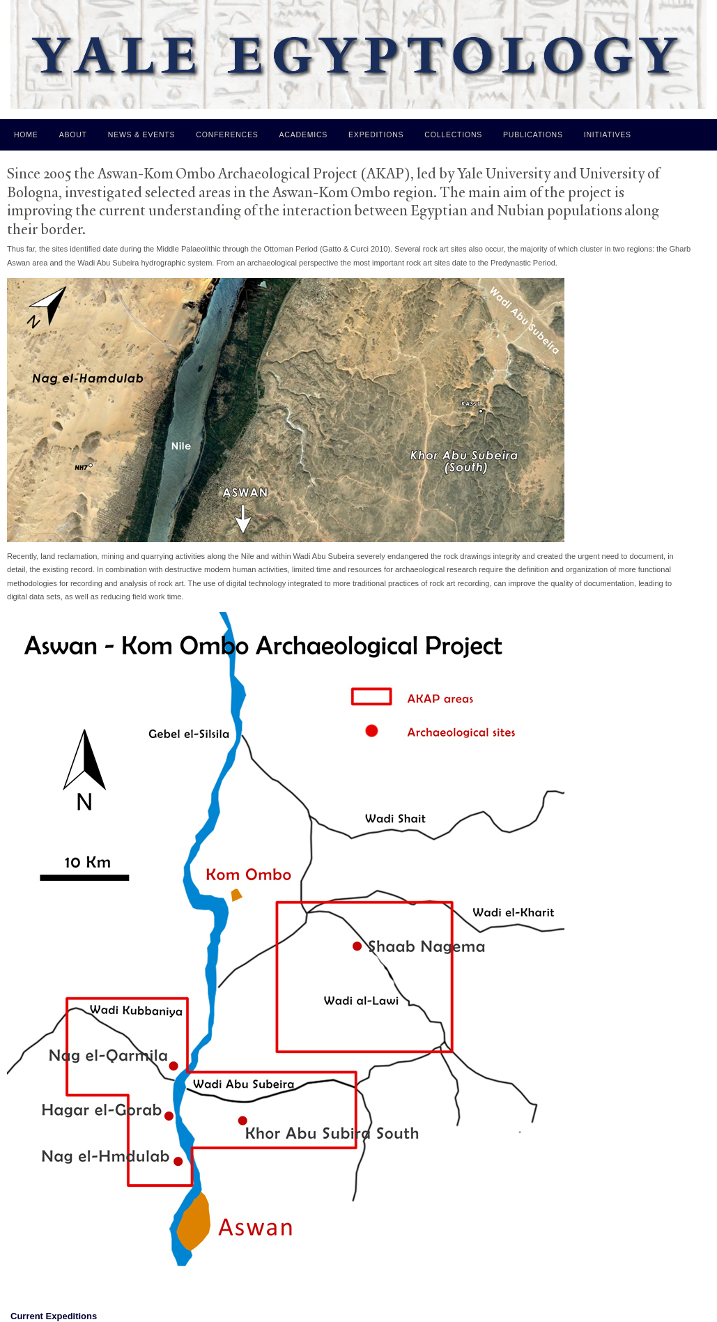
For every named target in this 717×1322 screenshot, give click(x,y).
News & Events (142, 134)
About (73, 134)
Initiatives (607, 134)
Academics (303, 134)
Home (26, 134)
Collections (453, 134)
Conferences (227, 134)
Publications (533, 134)
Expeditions (375, 134)
